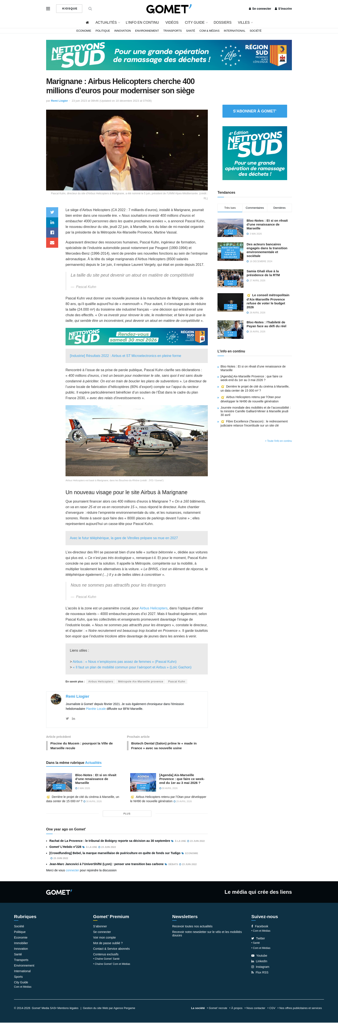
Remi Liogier (59, 100)
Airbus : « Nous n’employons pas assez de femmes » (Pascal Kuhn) (125, 661)
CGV (272, 1008)
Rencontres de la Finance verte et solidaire (230, 252)
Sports (18, 977)
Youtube (259, 956)
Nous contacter (255, 1008)
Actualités (106, 22)
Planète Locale (96, 708)
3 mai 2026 (82, 789)
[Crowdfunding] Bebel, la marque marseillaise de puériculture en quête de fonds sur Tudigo (114, 853)
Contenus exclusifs (106, 954)
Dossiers (223, 22)
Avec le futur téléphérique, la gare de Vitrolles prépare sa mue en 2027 (124, 538)
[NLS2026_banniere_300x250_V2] (254, 152)
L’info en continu (142, 22)
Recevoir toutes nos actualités (192, 926)
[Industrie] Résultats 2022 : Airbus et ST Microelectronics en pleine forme (125, 356)
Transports (172, 30)
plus (127, 814)
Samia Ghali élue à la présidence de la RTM (263, 273)
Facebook (259, 926)
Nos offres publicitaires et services (300, 1008)
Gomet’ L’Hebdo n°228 (65, 847)
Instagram (260, 967)
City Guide (195, 22)
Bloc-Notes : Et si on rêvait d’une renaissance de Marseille (95, 779)
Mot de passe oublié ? (108, 943)
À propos (237, 1008)
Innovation (122, 30)
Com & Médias (209, 30)
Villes (244, 22)
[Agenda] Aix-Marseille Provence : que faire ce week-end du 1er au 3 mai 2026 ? (182, 779)
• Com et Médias (260, 931)
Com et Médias (22, 987)
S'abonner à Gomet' (254, 111)
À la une (59, 787)
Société (255, 30)
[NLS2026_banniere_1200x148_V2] (169, 54)
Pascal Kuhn (176, 681)
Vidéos (171, 22)
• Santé (255, 943)
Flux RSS (259, 973)
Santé (190, 30)
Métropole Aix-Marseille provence (140, 681)
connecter (72, 871)
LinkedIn (259, 961)
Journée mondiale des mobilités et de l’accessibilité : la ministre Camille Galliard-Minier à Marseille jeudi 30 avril (256, 411)
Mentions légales (67, 1008)
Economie (84, 30)
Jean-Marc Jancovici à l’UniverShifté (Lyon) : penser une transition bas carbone (106, 864)
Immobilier (21, 943)
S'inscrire (283, 8)
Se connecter (260, 8)
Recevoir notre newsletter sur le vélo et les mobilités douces (207, 934)
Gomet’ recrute (218, 1008)
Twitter (258, 938)
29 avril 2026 (183, 802)
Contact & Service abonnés (111, 949)
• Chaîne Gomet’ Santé (106, 959)
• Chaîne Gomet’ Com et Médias (111, 964)
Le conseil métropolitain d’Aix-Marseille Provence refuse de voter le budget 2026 (268, 301)
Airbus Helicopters (153, 608)
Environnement (147, 30)
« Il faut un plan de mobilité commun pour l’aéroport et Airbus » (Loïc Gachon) (132, 667)
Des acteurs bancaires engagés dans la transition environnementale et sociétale (267, 250)
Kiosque (69, 8)
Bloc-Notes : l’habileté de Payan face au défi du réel (266, 324)
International (234, 30)
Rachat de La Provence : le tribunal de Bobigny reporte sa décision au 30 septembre (109, 841)
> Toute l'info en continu (278, 440)
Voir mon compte (104, 938)
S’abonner (100, 926)
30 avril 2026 (168, 789)
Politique (102, 30)
